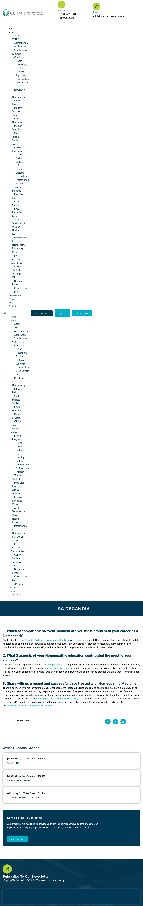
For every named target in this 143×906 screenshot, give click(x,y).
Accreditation (21, 42)
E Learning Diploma (20, 168)
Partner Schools (17, 127)
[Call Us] (61, 4)
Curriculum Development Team (23, 82)
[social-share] (108, 717)
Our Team (19, 57)
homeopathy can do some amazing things (58, 694)
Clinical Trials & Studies (17, 136)
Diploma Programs (17, 148)
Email (95, 12)
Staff (20, 60)
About (11, 32)
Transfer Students (17, 187)
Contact (12, 304)
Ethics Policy (16, 101)
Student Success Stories (17, 111)
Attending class (51, 660)
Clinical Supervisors (22, 73)
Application (20, 46)
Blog (11, 300)
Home (11, 28)
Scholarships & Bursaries (19, 51)
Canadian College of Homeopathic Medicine (48, 635)
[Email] (96, 6)
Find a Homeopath (18, 119)
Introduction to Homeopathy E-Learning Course (19, 243)
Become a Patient (18, 280)
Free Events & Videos (16, 581)
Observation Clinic (19, 287)
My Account (16, 255)
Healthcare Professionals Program (22, 179)
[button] (14, 311)
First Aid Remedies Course (17, 211)
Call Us (61, 10)
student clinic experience (62, 663)
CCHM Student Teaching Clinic (16, 270)
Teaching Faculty (21, 66)
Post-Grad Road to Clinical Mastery (18, 198)
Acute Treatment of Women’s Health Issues (18, 225)
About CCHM (16, 37)
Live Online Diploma (20, 157)
